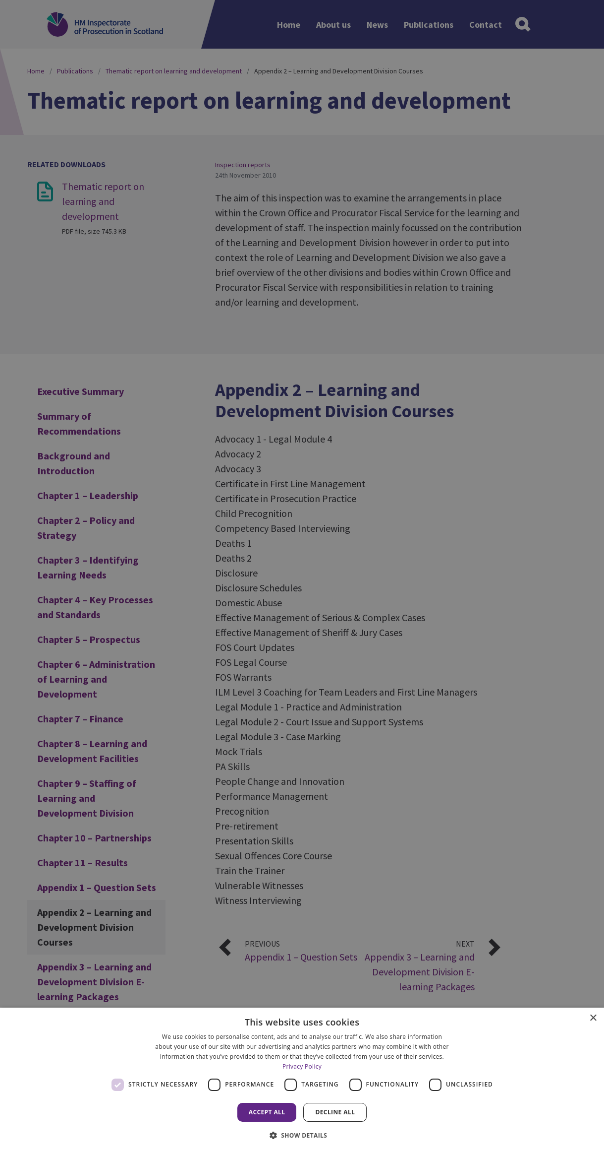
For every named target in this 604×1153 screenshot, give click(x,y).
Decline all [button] (335, 1112)
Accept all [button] (267, 1112)
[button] (302, 1135)
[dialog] (302, 1080)
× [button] (593, 1018)
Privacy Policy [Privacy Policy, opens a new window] (302, 1066)
